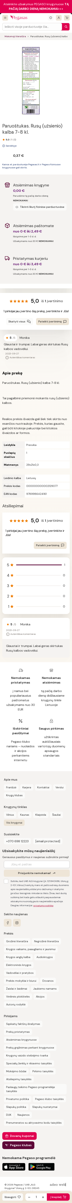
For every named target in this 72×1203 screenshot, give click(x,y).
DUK (8, 1115)
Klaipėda (40, 814)
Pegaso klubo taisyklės (49, 1099)
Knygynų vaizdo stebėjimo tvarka (27, 1055)
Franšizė (11, 787)
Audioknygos (44, 957)
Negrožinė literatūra (46, 941)
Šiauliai (56, 814)
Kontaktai (43, 787)
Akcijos (40, 996)
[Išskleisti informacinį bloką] (51, 18)
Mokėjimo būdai (16, 1071)
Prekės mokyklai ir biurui (21, 980)
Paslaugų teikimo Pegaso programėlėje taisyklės (30, 1089)
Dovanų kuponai (22, 1136)
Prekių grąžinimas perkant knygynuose (30, 1047)
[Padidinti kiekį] (43, 1197)
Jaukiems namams (45, 988)
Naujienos (23, 1115)
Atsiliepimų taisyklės (18, 1079)
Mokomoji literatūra (15, 36)
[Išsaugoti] (12, 1197)
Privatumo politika (17, 1099)
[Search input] (32, 27)
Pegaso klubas (21, 1145)
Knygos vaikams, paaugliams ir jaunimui (30, 949)
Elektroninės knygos (18, 965)
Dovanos (48, 980)
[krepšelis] (67, 18)
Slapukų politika (16, 1107)
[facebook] (8, 923)
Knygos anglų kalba (18, 957)
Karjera (26, 787)
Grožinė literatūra (17, 941)
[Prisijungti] (59, 18)
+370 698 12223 (17, 841)
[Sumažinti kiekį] (29, 1197)
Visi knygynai (14, 822)
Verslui (59, 787)
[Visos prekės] (5, 18)
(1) (14, 139)
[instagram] (17, 923)
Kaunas (24, 814)
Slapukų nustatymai (44, 1107)
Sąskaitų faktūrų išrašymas (23, 1024)
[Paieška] (65, 27)
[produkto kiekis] (36, 1197)
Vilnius (10, 814)
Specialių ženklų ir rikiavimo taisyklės (29, 1063)
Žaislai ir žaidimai (16, 988)
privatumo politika (43, 905)
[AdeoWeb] (58, 1185)
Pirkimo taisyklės (42, 1071)
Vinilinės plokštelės (18, 996)
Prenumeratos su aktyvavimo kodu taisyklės (34, 1122)
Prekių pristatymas (18, 1032)
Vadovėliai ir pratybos (20, 973)
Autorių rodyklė (16, 1004)
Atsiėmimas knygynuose (21, 1039)
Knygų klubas (14, 795)
